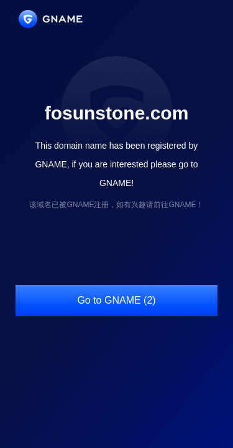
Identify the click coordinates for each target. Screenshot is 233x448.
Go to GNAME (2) (116, 300)
